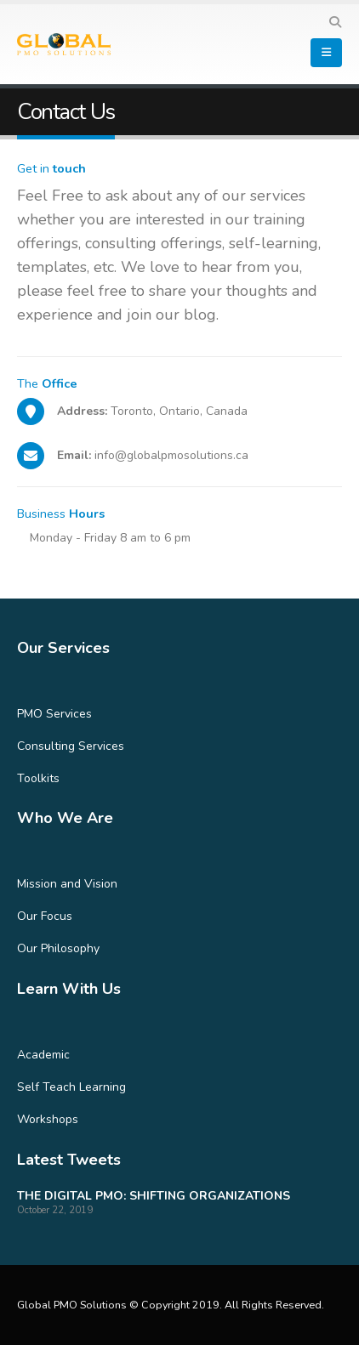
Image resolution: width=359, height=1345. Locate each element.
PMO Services (54, 714)
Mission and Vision (67, 884)
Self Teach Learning (71, 1087)
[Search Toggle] (335, 22)
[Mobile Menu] (326, 52)
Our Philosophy (58, 948)
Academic (43, 1055)
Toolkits (38, 778)
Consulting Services (70, 746)
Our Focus (44, 916)
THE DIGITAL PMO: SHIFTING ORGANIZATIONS (153, 1196)
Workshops (47, 1119)
